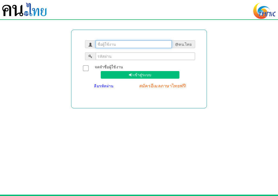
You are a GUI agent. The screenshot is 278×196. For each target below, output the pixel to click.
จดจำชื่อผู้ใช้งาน (109, 66)
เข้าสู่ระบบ (141, 75)
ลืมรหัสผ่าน (104, 85)
